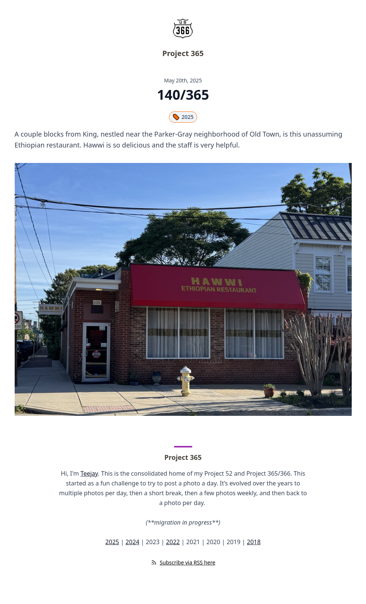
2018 (254, 542)
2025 (182, 117)
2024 (133, 542)
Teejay (89, 473)
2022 (173, 542)
